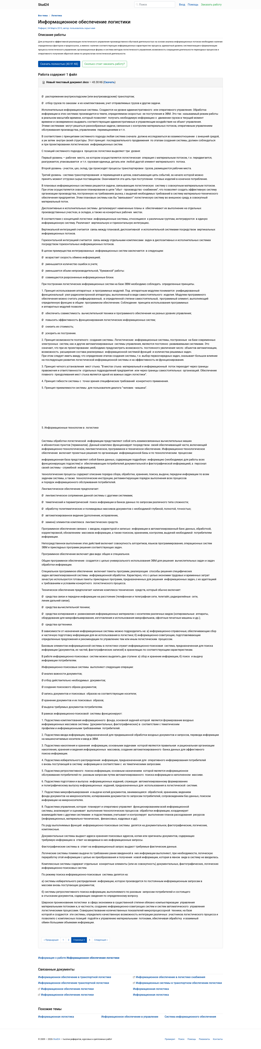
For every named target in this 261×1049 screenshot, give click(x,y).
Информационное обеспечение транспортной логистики (73, 982)
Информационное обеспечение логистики (67, 988)
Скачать (109, 82)
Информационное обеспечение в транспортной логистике (74, 977)
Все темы (43, 15)
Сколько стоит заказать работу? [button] (104, 64)
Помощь (193, 4)
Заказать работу (211, 4)
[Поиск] (154, 4)
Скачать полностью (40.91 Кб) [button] (59, 64)
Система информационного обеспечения (190, 1016)
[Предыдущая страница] (51, 940)
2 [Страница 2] (68, 940)
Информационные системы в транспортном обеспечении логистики (179, 982)
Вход (182, 4)
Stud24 (56, 1039)
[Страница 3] (79, 940)
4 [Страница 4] (89, 940)
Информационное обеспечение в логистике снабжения (170, 977)
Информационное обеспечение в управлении (129, 1016)
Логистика (56, 15)
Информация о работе (78, 957)
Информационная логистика (151, 988)
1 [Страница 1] (63, 940)
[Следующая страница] (101, 940)
